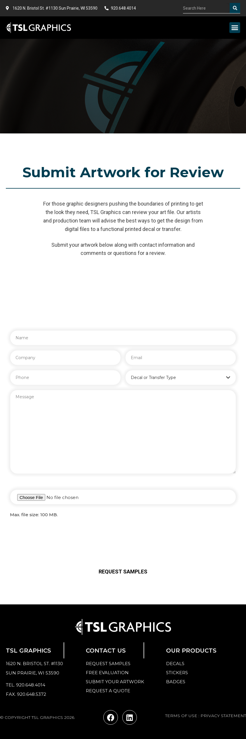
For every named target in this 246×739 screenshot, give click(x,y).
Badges (175, 681)
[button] (234, 27)
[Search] (235, 8)
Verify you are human (123, 528)
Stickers (177, 672)
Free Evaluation (107, 672)
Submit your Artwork (115, 681)
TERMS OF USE (181, 715)
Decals (175, 663)
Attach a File (24, 483)
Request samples (108, 663)
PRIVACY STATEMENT (223, 715)
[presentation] (123, 546)
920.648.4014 (30, 685)
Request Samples (123, 571)
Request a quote (108, 690)
